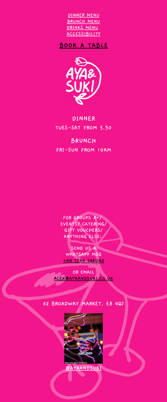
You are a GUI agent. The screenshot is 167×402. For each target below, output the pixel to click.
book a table (83, 45)
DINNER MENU (83, 15)
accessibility (84, 34)
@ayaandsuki (83, 368)
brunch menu (83, 21)
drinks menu (82, 27)
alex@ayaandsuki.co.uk (83, 278)
